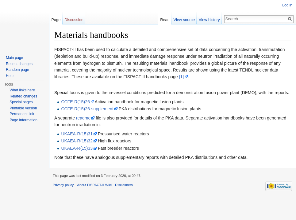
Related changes (23, 96)
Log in (287, 5)
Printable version (23, 108)
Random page (17, 70)
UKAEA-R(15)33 (77, 148)
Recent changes (19, 64)
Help (9, 76)
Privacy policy (63, 185)
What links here (22, 90)
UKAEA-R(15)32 (77, 140)
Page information (23, 120)
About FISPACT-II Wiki (94, 185)
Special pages (21, 102)
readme (83, 118)
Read (165, 19)
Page (55, 19)
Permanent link (22, 114)
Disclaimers (124, 185)
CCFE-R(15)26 (75, 101)
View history (209, 19)
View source (184, 19)
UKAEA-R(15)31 (77, 133)
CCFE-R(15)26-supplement (87, 108)
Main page (14, 58)
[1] (181, 76)
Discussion (73, 19)
